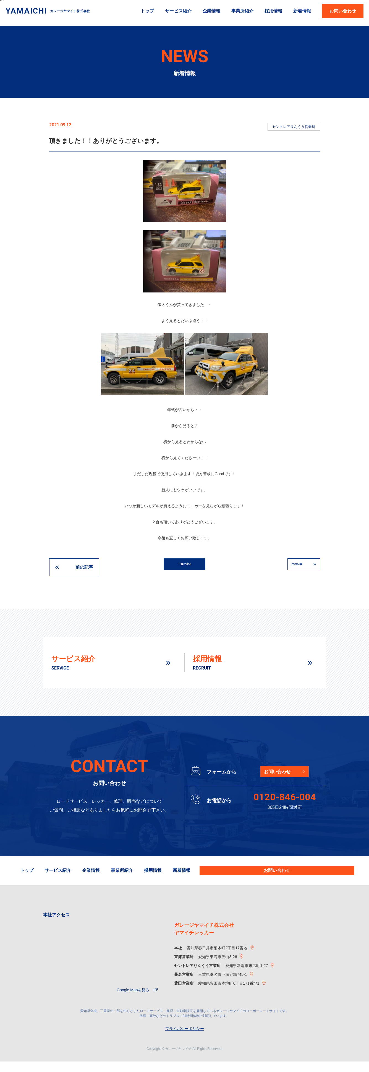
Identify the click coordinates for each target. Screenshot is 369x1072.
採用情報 (273, 11)
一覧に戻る (185, 567)
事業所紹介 (242, 11)
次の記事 (285, 567)
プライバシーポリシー (184, 1039)
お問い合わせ (342, 11)
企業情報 (211, 11)
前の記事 (84, 567)
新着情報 (302, 11)
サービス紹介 (178, 11)
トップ (147, 11)
